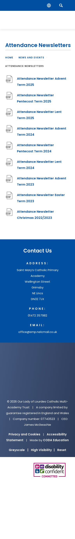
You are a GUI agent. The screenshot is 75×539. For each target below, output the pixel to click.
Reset (61, 450)
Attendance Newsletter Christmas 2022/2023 (35, 214)
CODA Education (56, 440)
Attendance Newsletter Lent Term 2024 (39, 164)
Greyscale (18, 450)
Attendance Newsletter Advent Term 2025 (41, 81)
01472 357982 (37, 315)
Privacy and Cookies (24, 434)
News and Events (31, 57)
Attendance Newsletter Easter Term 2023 (41, 198)
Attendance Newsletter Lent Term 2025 (39, 115)
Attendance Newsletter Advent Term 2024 (41, 131)
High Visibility (43, 450)
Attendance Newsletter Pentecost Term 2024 (35, 148)
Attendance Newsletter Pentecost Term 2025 (35, 98)
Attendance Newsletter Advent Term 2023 (41, 181)
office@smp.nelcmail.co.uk (37, 332)
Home (9, 57)
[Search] (60, 5)
